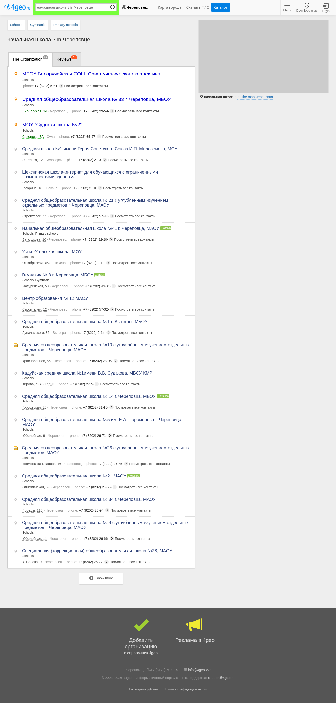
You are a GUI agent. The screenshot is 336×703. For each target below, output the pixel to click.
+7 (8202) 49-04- (95, 286)
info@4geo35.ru (200, 670)
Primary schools (65, 25)
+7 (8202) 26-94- (88, 510)
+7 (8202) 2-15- (79, 384)
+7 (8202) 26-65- (95, 487)
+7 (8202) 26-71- (91, 436)
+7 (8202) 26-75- (107, 464)
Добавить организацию (141, 636)
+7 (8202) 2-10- (82, 188)
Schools (16, 25)
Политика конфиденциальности (185, 689)
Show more (101, 578)
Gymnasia (38, 25)
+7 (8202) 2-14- (90, 333)
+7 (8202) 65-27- (80, 136)
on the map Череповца (255, 97)
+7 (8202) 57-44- (93, 216)
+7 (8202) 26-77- (88, 562)
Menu (287, 8)
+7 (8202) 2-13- (87, 160)
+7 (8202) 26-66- (93, 538)
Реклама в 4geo (195, 630)
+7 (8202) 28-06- (97, 361)
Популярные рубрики (143, 689)
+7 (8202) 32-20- (92, 239)
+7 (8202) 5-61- (43, 86)
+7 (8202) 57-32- (93, 309)
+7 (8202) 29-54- (93, 111)
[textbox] (73, 7)
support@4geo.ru (221, 678)
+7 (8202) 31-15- (92, 407)
